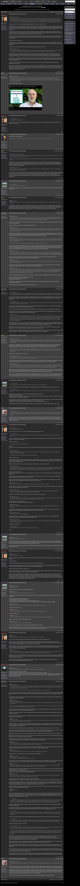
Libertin (2, 858)
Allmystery (5, 1)
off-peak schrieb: (13, 200)
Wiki (48, 1)
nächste (60, 11)
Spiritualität (32, 3)
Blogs (26, 1)
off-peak (2, 180)
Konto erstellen (70, 18)
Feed (42, 7)
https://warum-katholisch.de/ (15, 279)
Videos (31, 1)
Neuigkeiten (54, 1)
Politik (15, 3)
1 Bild (25, 9)
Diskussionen (20, 1)
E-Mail (44, 7)
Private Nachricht (4, 27)
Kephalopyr (3, 115)
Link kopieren (3, 28)
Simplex (2, 73)
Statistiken (37, 1)
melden (62, 71)
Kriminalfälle (26, 3)
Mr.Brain (2, 197)
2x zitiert (58, 71)
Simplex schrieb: (13, 118)
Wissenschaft (9, 3)
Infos (49, 9)
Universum (35, 7)
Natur (57, 3)
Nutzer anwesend (69, 6)
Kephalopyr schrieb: (14, 76)
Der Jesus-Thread (70, 40)
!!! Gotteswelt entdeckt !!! (70, 43)
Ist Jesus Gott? (70, 37)
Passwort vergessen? (70, 16)
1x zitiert (58, 113)
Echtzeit (13, 1)
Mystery (20, 3)
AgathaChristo (3, 664)
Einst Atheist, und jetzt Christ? (70, 30)
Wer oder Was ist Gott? (70, 27)
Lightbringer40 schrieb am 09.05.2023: (17, 154)
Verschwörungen (39, 3)
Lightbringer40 (4, 681)
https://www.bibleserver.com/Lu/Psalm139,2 (20, 353)
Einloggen (70, 14)
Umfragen (62, 3)
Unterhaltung (69, 3)
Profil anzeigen (3, 127)
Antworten (40, 9)
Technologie (46, 3)
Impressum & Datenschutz (5, 882)
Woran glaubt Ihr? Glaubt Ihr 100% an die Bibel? (70, 33)
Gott (29, 7)
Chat (43, 1)
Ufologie (52, 3)
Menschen (3, 3)
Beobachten (34, 9)
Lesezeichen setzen (4, 29)
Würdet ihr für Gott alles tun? (70, 24)
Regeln (11, 882)
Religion (31, 7)
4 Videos (28, 9)
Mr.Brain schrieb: (13, 184)
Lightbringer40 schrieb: (14, 17)
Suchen (45, 9)
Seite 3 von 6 (4, 11)
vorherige (52, 11)
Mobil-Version (15, 882)
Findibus (2, 134)
